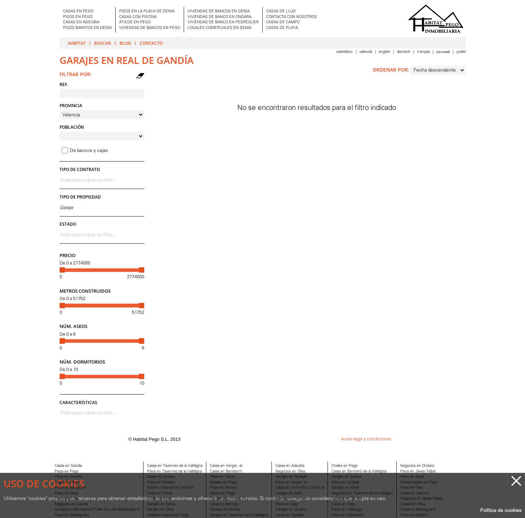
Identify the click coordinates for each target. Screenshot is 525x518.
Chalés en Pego (344, 466)
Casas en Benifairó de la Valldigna (358, 471)
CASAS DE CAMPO (283, 22)
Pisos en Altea (412, 477)
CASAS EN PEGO (78, 11)
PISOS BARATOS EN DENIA (87, 28)
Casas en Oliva (66, 498)
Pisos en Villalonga (346, 509)
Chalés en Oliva (412, 504)
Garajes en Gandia (346, 498)
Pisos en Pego (67, 471)
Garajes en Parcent (291, 498)
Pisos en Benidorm (70, 488)
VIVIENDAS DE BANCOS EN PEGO (149, 28)
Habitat (77, 43)
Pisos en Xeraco (223, 488)
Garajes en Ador (288, 493)
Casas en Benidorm (226, 471)
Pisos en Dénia (222, 477)
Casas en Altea (159, 498)
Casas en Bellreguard (417, 509)
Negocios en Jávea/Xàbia (421, 498)
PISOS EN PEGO (77, 17)
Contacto (151, 43)
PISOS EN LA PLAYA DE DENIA (147, 11)
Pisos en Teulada (345, 482)
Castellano (345, 52)
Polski (461, 52)
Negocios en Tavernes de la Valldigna (362, 493)
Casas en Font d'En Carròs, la (299, 488)
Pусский (444, 52)
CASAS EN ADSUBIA (81, 22)
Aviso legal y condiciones (366, 439)
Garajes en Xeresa (225, 509)
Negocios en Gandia (71, 504)
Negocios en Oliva (290, 471)
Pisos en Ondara (160, 482)
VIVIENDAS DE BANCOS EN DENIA (219, 11)
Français (424, 52)
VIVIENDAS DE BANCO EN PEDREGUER (223, 22)
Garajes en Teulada (291, 477)
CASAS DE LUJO (280, 11)
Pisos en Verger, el (291, 482)
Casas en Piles (343, 504)
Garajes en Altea (345, 488)
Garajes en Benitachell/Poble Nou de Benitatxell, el (97, 509)
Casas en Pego (67, 482)
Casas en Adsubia (289, 466)
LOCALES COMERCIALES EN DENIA (219, 28)
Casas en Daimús (414, 493)
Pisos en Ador (287, 504)
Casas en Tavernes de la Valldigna (174, 466)
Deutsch (404, 52)
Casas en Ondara (161, 477)
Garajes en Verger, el (227, 498)
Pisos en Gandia (68, 477)
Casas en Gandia (68, 466)
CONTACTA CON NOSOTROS (291, 17)
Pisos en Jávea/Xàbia (417, 471)
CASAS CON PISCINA (138, 17)
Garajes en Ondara (290, 509)
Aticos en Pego (222, 493)
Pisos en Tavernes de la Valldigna (174, 471)
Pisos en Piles (411, 488)
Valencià (366, 52)
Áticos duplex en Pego (419, 482)
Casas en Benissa (224, 504)
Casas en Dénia (159, 493)
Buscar (102, 43)
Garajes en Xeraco (346, 477)
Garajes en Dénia (161, 504)
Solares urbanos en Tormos (170, 488)
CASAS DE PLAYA (282, 28)
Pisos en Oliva (66, 493)
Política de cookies (500, 511)
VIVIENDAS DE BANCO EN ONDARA (219, 17)
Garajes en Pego (223, 482)
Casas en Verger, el (226, 466)
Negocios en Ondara (417, 466)
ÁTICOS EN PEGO (135, 22)
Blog (125, 43)
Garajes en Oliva (160, 509)
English (385, 52)
